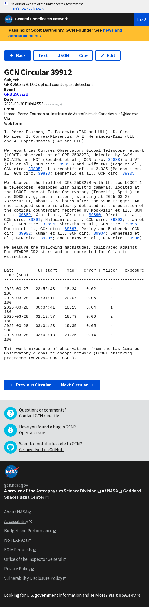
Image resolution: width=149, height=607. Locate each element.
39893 (44, 173)
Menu (141, 19)
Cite (83, 55)
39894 (49, 224)
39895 (34, 169)
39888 (114, 159)
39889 (25, 215)
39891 (34, 219)
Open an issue (32, 433)
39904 (99, 233)
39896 (131, 224)
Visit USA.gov (122, 595)
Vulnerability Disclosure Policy (33, 578)
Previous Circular (30, 385)
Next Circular (77, 385)
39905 (129, 173)
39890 (66, 164)
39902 (25, 233)
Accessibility (16, 521)
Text (43, 55)
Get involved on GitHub (41, 449)
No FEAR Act (16, 540)
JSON (63, 55)
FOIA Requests (18, 550)
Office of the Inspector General (33, 559)
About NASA (16, 512)
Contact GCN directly (39, 416)
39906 (133, 238)
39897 (71, 229)
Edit (107, 55)
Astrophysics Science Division (66, 491)
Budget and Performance (28, 531)
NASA (112, 491)
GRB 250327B (16, 94)
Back (18, 55)
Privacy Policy (17, 569)
